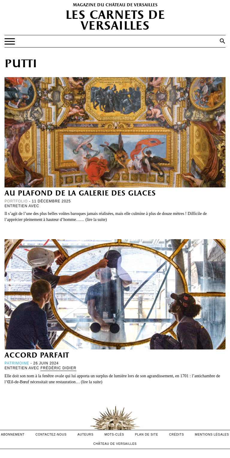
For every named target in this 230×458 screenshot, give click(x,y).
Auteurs (85, 434)
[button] (223, 41)
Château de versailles (115, 443)
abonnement (13, 434)
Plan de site (146, 434)
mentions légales (212, 434)
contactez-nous (50, 434)
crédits (176, 434)
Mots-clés (114, 434)
